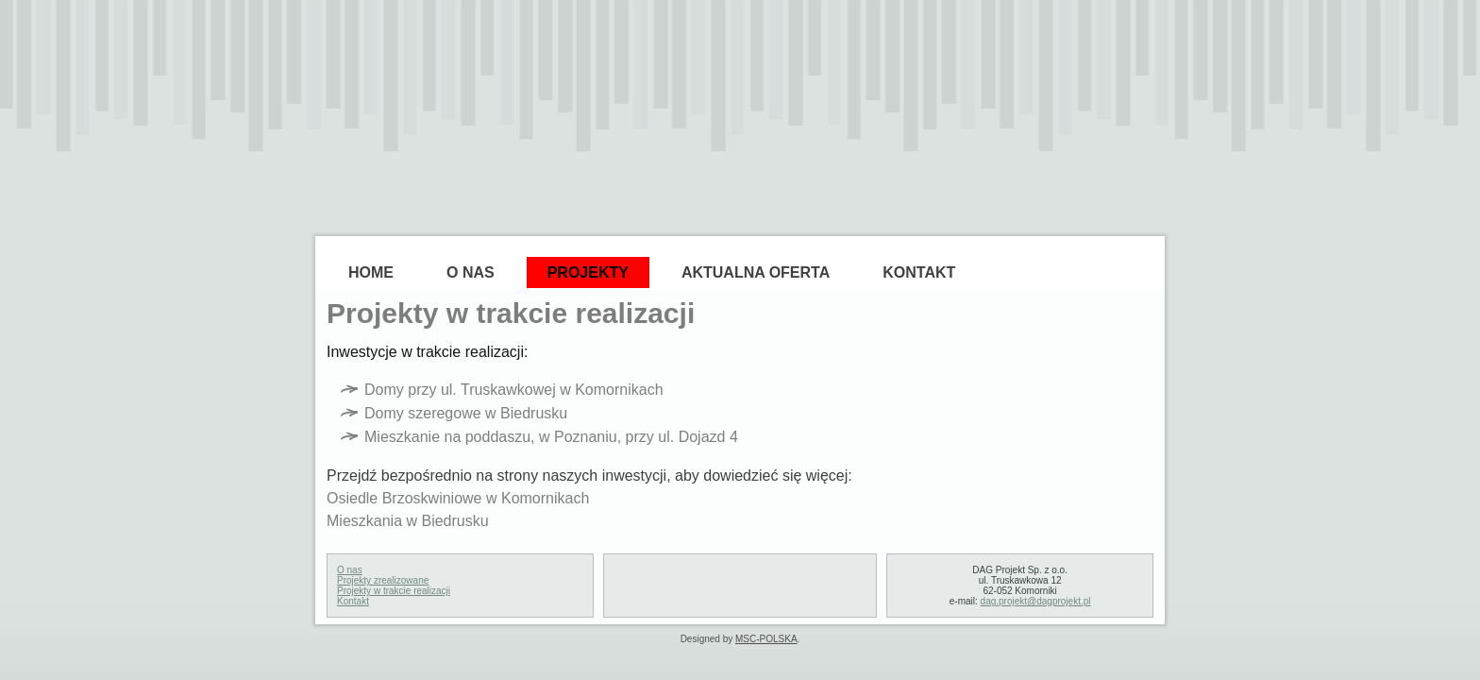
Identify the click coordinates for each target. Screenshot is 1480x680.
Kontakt (919, 272)
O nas (349, 570)
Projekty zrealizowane (383, 580)
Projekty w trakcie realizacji (393, 591)
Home (371, 272)
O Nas (470, 272)
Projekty (588, 272)
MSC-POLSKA (766, 639)
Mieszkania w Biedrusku (408, 521)
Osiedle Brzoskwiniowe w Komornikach (458, 498)
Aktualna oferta (755, 272)
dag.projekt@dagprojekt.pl (1036, 601)
